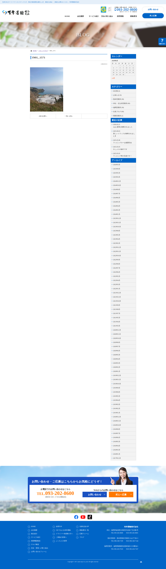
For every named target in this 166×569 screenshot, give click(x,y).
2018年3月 (116, 450)
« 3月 (113, 78)
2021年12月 (117, 293)
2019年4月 (116, 400)
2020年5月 (116, 355)
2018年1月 (116, 454)
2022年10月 (117, 255)
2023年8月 (116, 231)
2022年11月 (117, 251)
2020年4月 (116, 359)
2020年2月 (116, 367)
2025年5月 (116, 173)
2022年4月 (116, 280)
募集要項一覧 (84, 530)
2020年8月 (116, 342)
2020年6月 (116, 351)
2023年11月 (117, 222)
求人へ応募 (121, 494)
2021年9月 (116, 305)
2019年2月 (116, 408)
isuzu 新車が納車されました (124, 125)
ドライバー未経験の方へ (64, 534)
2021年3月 (116, 326)
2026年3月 (116, 164)
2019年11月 (117, 379)
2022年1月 (116, 289)
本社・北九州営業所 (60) (121, 103)
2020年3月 (116, 363)
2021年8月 (116, 309)
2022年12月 (117, 247)
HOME (67, 16)
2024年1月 (116, 214)
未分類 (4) (116, 91)
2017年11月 (117, 458)
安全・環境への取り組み (39, 548)
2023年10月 (117, 227)
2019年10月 (117, 384)
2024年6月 (116, 198)
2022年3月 (116, 284)
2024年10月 (117, 185)
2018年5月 (116, 441)
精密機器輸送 (35, 541)
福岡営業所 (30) (118, 107)
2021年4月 (116, 322)
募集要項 (133, 16)
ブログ (82, 537)
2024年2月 (116, 210)
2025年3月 (116, 177)
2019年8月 (116, 392)
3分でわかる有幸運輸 (63, 530)
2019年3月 (116, 404)
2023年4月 (116, 239)
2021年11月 (117, 297)
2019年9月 (116, 388)
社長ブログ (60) (118, 111)
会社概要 (80, 16)
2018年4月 (116, 446)
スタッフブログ (43, 51)
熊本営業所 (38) (118, 99)
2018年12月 (117, 417)
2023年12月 (117, 218)
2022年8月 (116, 264)
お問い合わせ (153, 9)
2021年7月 (116, 313)
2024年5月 (116, 202)
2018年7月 (116, 433)
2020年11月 (117, 334)
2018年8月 (116, 429)
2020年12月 (117, 330)
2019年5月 (116, 396)
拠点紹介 (34, 534)
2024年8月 (116, 189)
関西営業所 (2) (118, 116)
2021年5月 (116, 317)
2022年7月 (116, 268)
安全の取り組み (107, 16)
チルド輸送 (35, 544)
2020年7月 (116, 346)
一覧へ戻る (68, 116)
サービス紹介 (94, 16)
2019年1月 (116, 413)
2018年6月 (116, 437)
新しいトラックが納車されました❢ (124, 133)
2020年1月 (116, 371)
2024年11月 (117, 181)
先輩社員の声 (84, 526)
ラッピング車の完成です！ (124, 154)
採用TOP (59, 526)
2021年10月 (117, 301)
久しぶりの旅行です (124, 148)
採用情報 (120, 16)
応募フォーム (84, 534)
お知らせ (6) (117, 95)
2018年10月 (117, 425)
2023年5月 (116, 235)
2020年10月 (117, 338)
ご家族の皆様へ (61, 537)
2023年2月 (116, 243)
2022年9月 (116, 260)
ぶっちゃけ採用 (61, 541)
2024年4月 (116, 206)
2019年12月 (117, 375)
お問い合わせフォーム (39, 551)
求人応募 (153, 16)
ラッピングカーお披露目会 (124, 141)
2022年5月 (116, 276)
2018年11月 (117, 421)
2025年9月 (116, 169)
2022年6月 (116, 272)
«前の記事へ (43, 116)
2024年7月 (116, 193)
